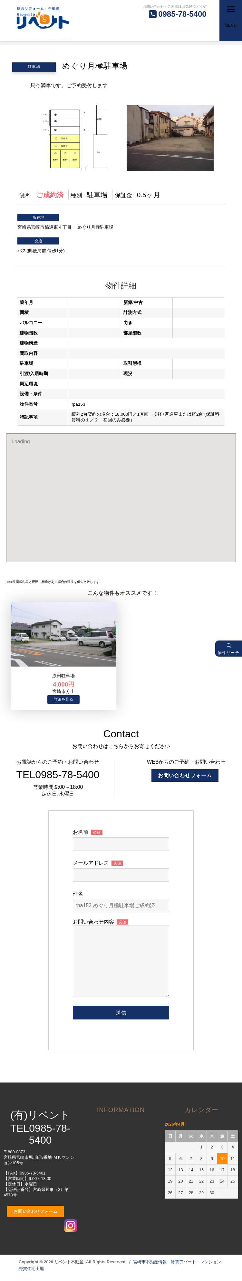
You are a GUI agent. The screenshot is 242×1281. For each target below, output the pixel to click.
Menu (231, 25)
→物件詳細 (63, 699)
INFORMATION (121, 1109)
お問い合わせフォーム (185, 775)
